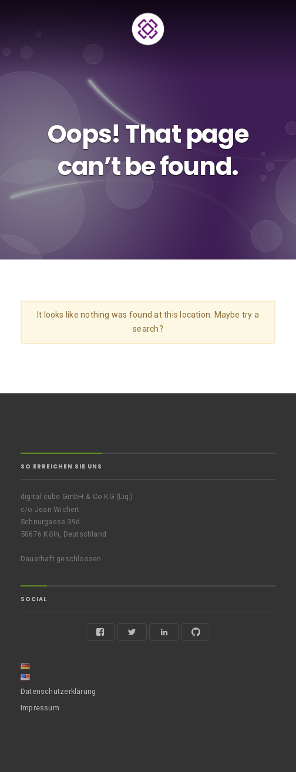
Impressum (40, 707)
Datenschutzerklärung (58, 691)
